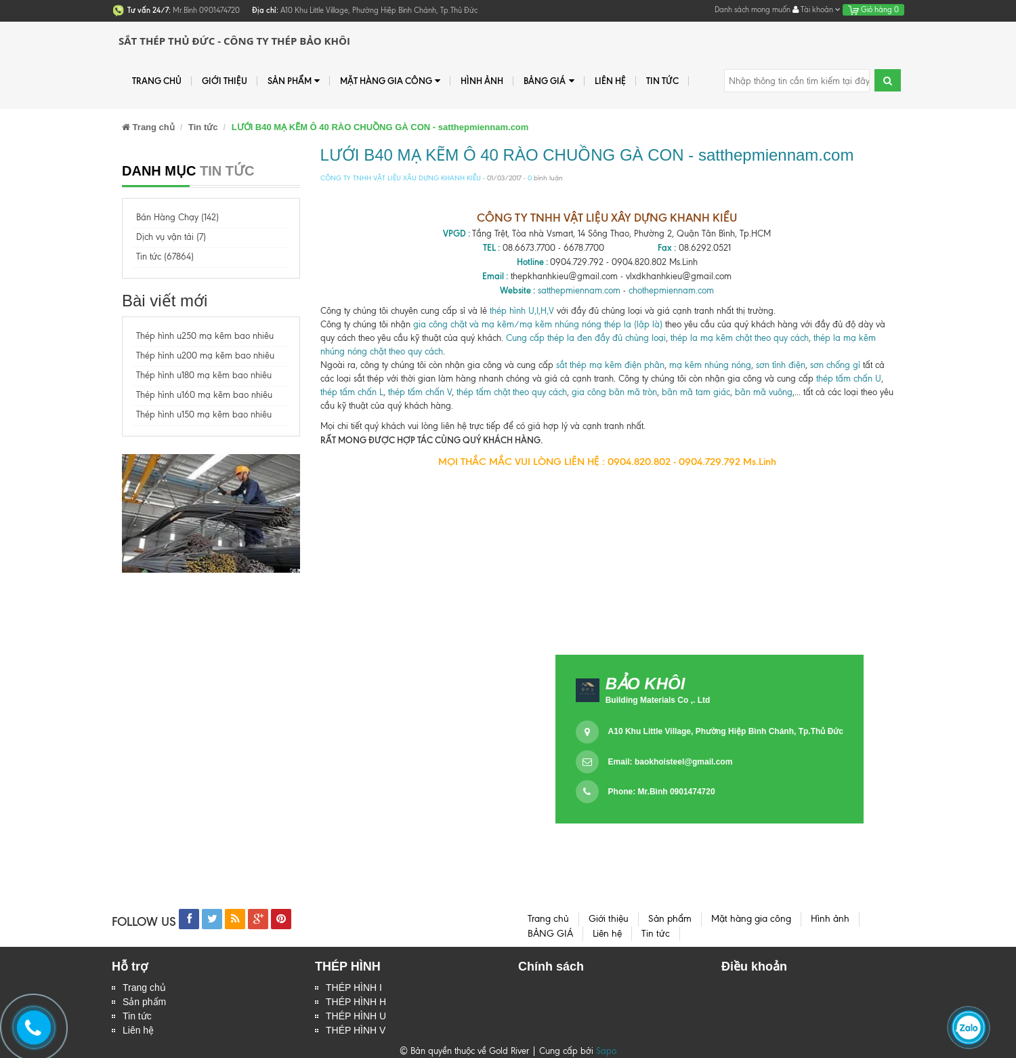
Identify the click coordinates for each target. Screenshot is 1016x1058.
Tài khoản (816, 9)
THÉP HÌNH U (356, 1016)
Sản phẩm (294, 81)
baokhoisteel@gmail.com (683, 762)
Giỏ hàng (873, 9)
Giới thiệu (224, 80)
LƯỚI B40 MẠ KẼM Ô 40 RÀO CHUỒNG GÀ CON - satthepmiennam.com (587, 155)
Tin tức (137, 1016)
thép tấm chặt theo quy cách (512, 392)
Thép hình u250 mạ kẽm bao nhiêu (205, 336)
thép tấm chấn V (420, 392)
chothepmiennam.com (671, 290)
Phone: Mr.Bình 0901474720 (661, 791)
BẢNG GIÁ (549, 81)
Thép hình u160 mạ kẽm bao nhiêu (204, 395)
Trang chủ (157, 80)
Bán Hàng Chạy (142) (177, 217)
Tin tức (662, 80)
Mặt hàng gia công (390, 81)
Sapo (606, 1051)
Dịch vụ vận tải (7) (171, 237)
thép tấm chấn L (351, 392)
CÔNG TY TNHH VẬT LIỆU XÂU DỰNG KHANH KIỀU (400, 178)
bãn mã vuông (763, 392)
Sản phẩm (144, 1001)
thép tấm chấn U (848, 378)
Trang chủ (144, 987)
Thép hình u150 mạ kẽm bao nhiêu (204, 414)
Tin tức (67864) (165, 256)
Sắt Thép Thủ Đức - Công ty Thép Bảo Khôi (234, 40)
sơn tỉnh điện (780, 365)
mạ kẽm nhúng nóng (710, 365)
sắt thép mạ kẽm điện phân (610, 365)
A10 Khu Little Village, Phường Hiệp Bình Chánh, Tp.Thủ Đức (725, 731)
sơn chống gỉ (835, 365)
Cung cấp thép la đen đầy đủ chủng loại (586, 338)
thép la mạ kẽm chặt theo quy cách (740, 338)
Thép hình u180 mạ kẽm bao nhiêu (204, 375)
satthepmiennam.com (579, 290)
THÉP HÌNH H (356, 1001)
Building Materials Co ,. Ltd (658, 700)
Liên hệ (610, 80)
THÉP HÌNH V (355, 1030)
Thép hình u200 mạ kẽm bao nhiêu (205, 355)
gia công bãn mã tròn (614, 392)
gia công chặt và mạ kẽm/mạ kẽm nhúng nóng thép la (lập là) (537, 324)
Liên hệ (138, 1030)
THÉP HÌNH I (354, 987)
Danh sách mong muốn (752, 9)
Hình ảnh (482, 80)
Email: (670, 762)
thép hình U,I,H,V (522, 311)
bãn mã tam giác (696, 392)
